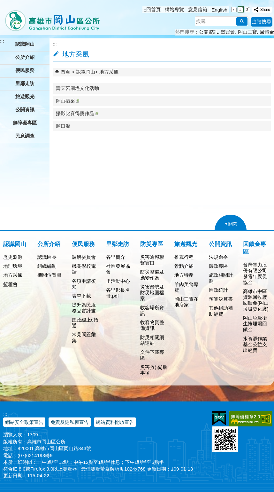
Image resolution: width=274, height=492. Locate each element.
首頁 (65, 72)
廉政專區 (218, 266)
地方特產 (184, 275)
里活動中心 (118, 281)
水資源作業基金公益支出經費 (255, 344)
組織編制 (47, 266)
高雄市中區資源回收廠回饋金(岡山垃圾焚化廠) (256, 300)
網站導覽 (174, 9)
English (219, 9)
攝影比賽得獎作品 (77, 113)
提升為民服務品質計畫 (84, 307)
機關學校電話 (84, 268)
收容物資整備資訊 (152, 325)
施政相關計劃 (221, 277)
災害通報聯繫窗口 (152, 260)
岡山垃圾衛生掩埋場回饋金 (255, 323)
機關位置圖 (49, 275)
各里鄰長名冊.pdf (118, 292)
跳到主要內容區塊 (3, 3)
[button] (241, 21)
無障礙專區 (25, 122)
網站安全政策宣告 (24, 422)
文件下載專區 (152, 355)
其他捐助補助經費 (221, 310)
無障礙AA (250, 418)
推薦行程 (184, 257)
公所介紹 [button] (24, 57)
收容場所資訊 (152, 310)
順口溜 (63, 126)
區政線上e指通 (85, 322)
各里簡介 (115, 257)
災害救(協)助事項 (153, 370)
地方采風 (108, 72)
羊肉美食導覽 (186, 287)
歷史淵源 (12, 257)
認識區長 (47, 257)
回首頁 (153, 9)
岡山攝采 (67, 101)
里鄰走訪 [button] (24, 83)
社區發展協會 (118, 268)
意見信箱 (197, 9)
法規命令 (218, 257)
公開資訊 (208, 32)
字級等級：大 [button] (247, 9)
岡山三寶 (247, 32)
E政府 (219, 418)
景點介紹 (184, 266)
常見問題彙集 (84, 337)
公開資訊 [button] (24, 109)
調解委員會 (84, 257)
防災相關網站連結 (152, 340)
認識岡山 (85, 72)
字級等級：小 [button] (234, 9)
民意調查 (24, 136)
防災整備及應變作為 (152, 274)
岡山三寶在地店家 (186, 301)
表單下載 (81, 295)
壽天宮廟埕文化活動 (77, 88)
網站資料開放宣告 (115, 422)
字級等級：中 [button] (241, 9)
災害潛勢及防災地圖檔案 (152, 292)
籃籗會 (228, 32)
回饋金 (267, 32)
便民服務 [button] (24, 70)
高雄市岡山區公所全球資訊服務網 (50, 17)
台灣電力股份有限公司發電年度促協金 (255, 273)
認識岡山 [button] (24, 44)
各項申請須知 (84, 284)
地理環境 (12, 266)
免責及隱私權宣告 (69, 422)
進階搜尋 (261, 21)
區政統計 (218, 290)
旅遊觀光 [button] (24, 96)
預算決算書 (221, 299)
